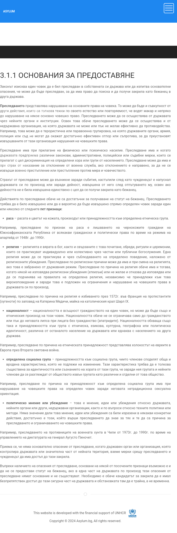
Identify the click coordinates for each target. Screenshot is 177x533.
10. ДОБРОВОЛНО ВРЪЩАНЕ (20, 175)
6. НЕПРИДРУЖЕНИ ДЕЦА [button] (18, 134)
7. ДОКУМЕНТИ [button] (10, 146)
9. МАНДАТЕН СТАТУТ (15, 165)
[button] (169, 8)
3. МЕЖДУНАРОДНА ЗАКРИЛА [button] (21, 100)
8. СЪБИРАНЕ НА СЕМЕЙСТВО (20, 156)
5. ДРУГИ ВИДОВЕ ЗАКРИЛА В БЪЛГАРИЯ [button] (29, 123)
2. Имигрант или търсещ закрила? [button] (23, 88)
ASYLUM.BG (41, 62)
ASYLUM (9, 11)
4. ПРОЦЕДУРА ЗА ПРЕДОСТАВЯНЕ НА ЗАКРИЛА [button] (33, 111)
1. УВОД (5, 78)
